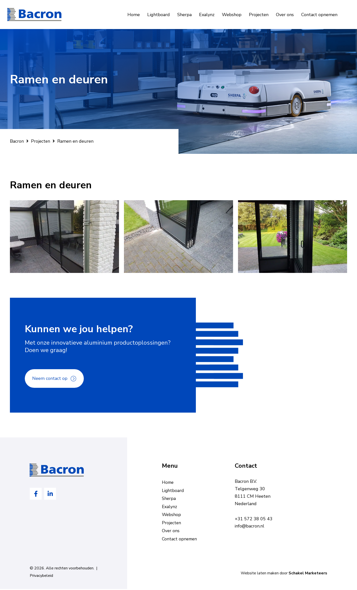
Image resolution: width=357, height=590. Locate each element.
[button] (54, 378)
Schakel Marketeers (308, 574)
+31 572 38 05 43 (253, 519)
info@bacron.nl (250, 526)
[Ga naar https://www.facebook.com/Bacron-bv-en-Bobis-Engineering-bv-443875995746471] (36, 494)
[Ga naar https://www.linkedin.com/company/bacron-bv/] (50, 494)
